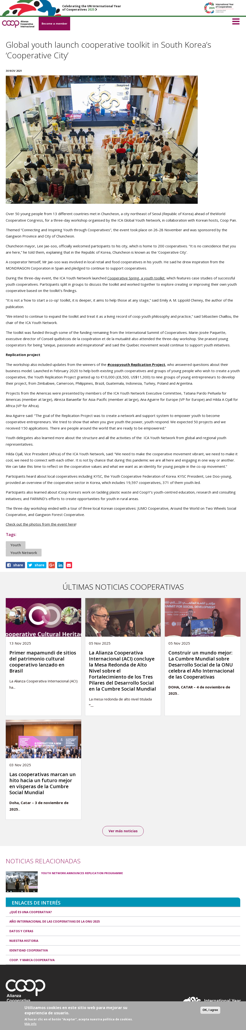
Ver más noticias (123, 831)
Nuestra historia (23, 941)
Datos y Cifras (21, 931)
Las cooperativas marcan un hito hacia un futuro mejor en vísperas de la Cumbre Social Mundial (42, 783)
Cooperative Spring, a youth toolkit (136, 278)
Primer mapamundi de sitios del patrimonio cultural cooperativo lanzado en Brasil (42, 661)
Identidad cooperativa (28, 951)
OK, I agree (210, 1010)
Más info (31, 1024)
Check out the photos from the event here (41, 524)
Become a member (54, 23)
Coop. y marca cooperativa (32, 960)
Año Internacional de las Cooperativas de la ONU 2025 (54, 922)
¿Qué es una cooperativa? (30, 912)
